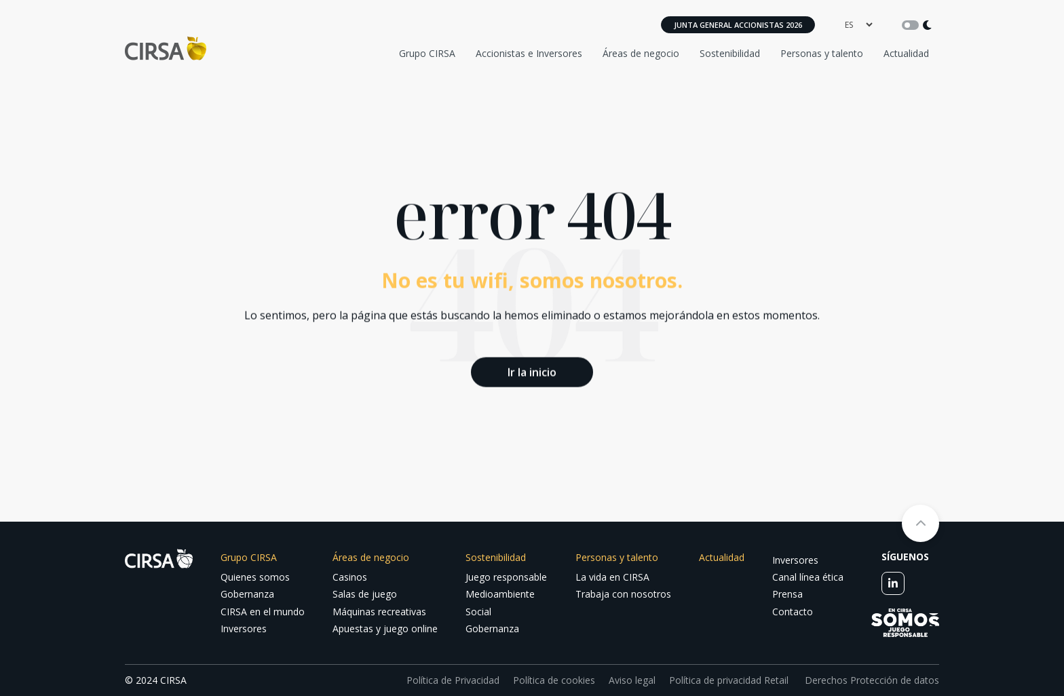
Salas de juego (364, 593)
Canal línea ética (807, 577)
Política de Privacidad (452, 680)
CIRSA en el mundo (263, 611)
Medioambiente (500, 593)
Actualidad (906, 53)
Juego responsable (506, 577)
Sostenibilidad (730, 53)
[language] (858, 24)
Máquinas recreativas (379, 611)
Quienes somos (255, 577)
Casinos (349, 577)
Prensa (787, 593)
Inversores (244, 628)
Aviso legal (632, 680)
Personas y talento (821, 53)
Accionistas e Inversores (529, 53)
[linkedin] (893, 583)
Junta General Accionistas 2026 (738, 25)
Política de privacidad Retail (728, 680)
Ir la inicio (532, 371)
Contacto (792, 611)
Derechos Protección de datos (870, 680)
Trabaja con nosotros (623, 593)
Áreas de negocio (641, 53)
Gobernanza (247, 593)
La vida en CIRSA (612, 577)
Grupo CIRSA (427, 53)
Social (478, 611)
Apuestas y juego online (385, 628)
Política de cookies (554, 680)
